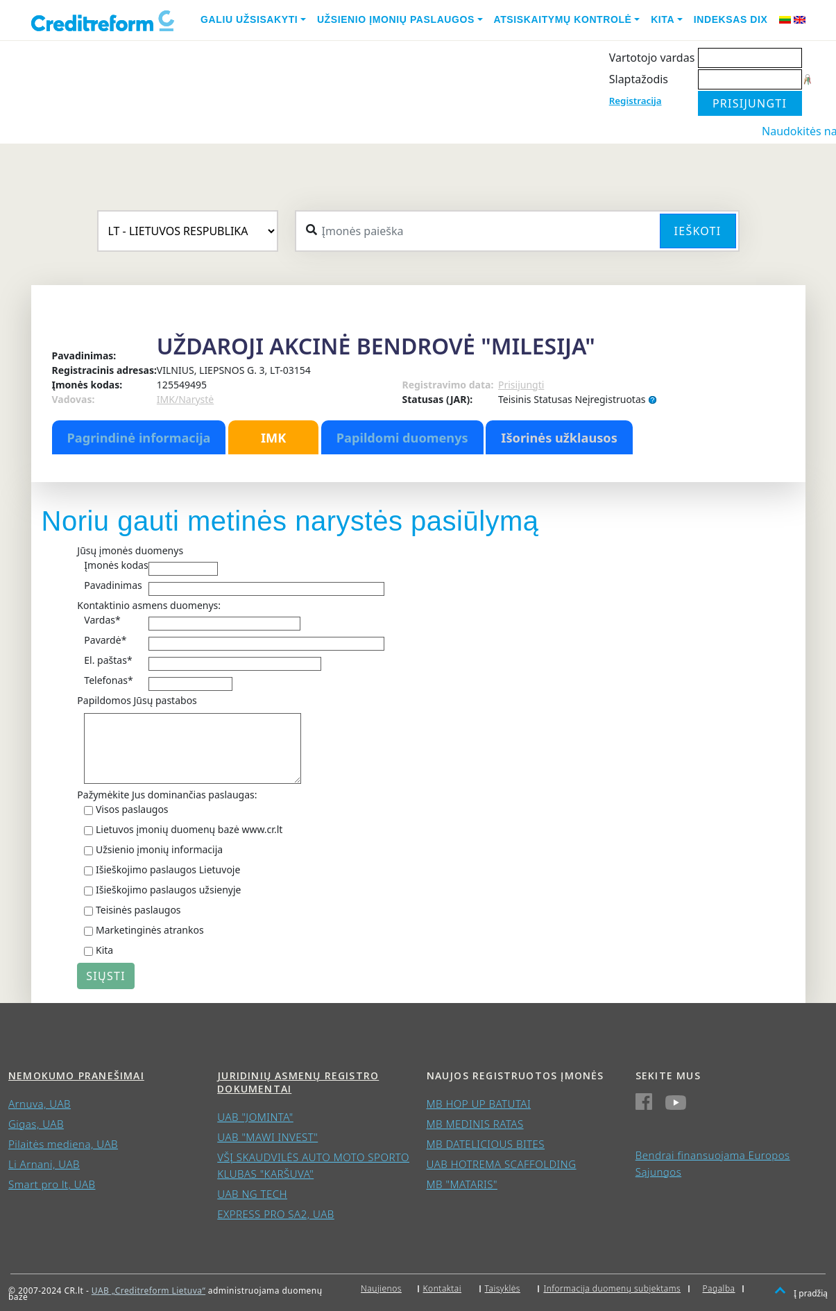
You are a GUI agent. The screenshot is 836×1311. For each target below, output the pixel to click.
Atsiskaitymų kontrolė (563, 19)
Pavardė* (105, 639)
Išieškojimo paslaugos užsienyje (168, 889)
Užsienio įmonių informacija (159, 849)
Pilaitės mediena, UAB (63, 1144)
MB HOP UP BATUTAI (479, 1104)
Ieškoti (698, 231)
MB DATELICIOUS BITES (486, 1144)
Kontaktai (442, 1288)
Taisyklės (502, 1288)
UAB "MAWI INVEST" (267, 1137)
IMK (273, 437)
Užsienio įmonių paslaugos (396, 19)
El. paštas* (108, 660)
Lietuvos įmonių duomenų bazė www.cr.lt (189, 829)
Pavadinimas (113, 585)
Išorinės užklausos (559, 437)
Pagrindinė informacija (139, 437)
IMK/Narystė (185, 399)
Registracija (635, 100)
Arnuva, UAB (39, 1104)
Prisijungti (521, 384)
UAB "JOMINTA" (255, 1117)
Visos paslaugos (132, 809)
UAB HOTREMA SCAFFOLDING (502, 1164)
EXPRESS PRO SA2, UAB (275, 1214)
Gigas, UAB (36, 1124)
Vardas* (102, 619)
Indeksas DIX (731, 19)
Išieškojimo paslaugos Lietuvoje (168, 869)
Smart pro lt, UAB (52, 1184)
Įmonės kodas (116, 565)
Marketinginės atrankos (150, 929)
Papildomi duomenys (402, 437)
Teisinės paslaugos (138, 909)
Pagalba (719, 1288)
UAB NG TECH (252, 1194)
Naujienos (381, 1288)
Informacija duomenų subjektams (612, 1288)
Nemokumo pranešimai (76, 1075)
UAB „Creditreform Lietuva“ (148, 1290)
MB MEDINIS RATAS (475, 1124)
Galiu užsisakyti (249, 19)
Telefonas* (108, 680)
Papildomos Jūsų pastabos (136, 700)
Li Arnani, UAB (44, 1164)
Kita (662, 19)
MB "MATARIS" (462, 1184)
